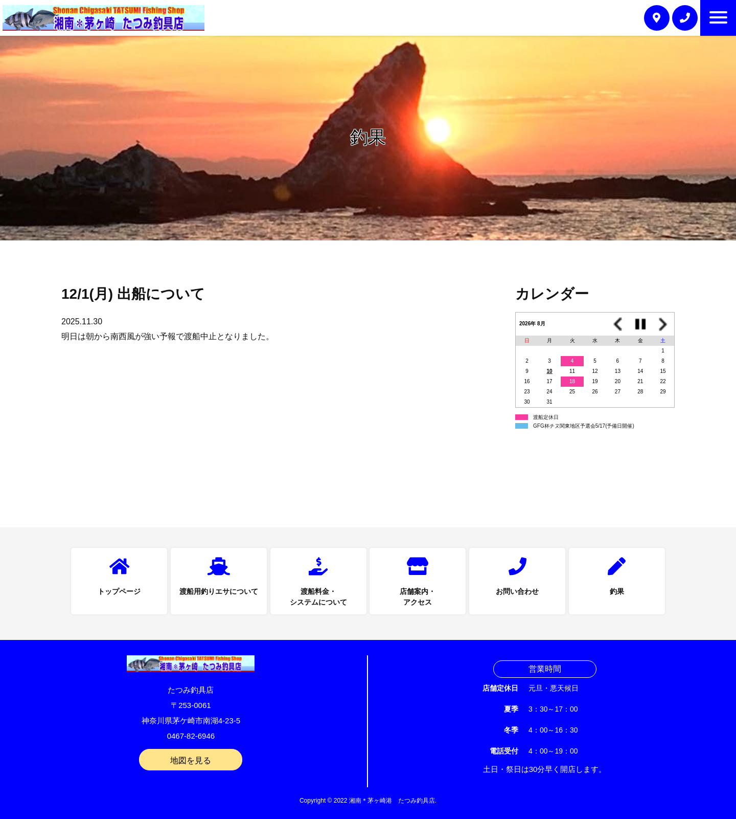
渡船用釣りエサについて (218, 591)
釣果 (617, 591)
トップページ (119, 591)
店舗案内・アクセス (417, 596)
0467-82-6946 (191, 736)
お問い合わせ (517, 591)
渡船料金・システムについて (318, 596)
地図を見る (190, 760)
